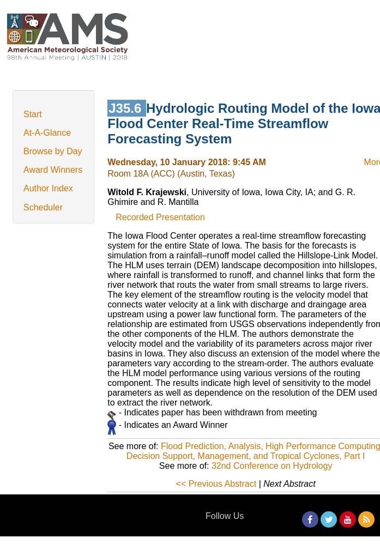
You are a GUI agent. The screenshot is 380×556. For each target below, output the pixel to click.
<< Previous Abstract (216, 483)
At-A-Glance (47, 132)
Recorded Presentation (160, 217)
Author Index (48, 188)
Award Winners (52, 169)
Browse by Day (52, 151)
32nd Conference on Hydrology (272, 465)
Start (32, 114)
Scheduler (43, 207)
